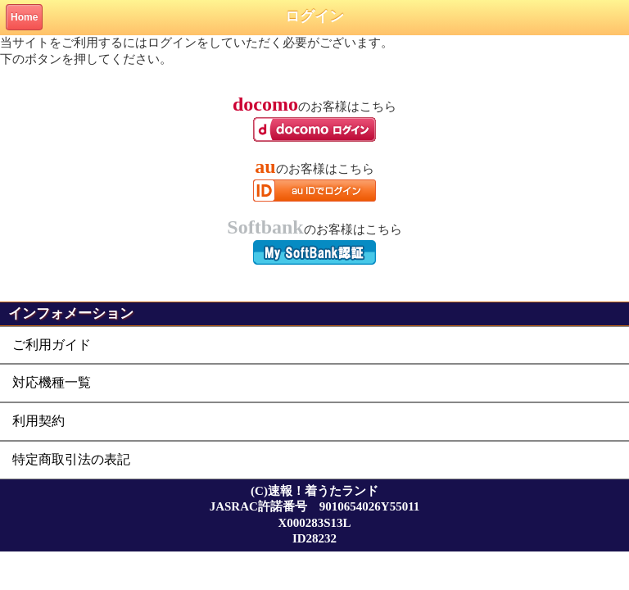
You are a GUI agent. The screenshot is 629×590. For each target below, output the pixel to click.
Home (24, 17)
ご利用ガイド (51, 345)
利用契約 (38, 421)
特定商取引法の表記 (71, 459)
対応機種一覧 (51, 382)
